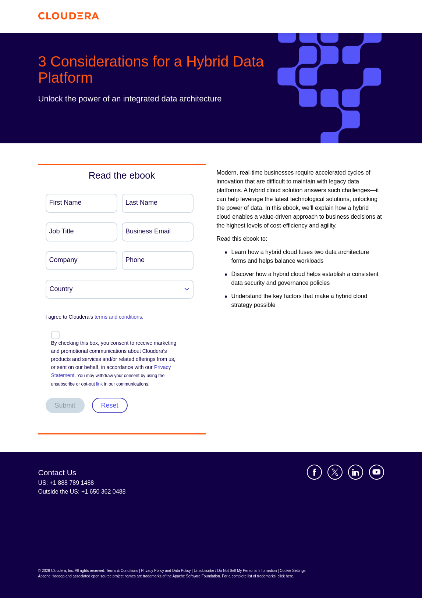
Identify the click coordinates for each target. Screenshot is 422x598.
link (99, 384)
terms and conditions (118, 317)
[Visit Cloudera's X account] (335, 472)
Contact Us (57, 472)
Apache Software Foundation (196, 576)
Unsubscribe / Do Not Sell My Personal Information (235, 571)
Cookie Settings (292, 571)
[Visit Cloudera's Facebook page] (314, 472)
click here (285, 576)
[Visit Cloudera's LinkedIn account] (355, 472)
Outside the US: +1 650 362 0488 (82, 491)
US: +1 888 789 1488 (66, 483)
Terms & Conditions (122, 571)
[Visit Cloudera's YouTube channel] (376, 472)
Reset (109, 405)
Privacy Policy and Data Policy (166, 571)
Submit (65, 405)
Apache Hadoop (51, 576)
